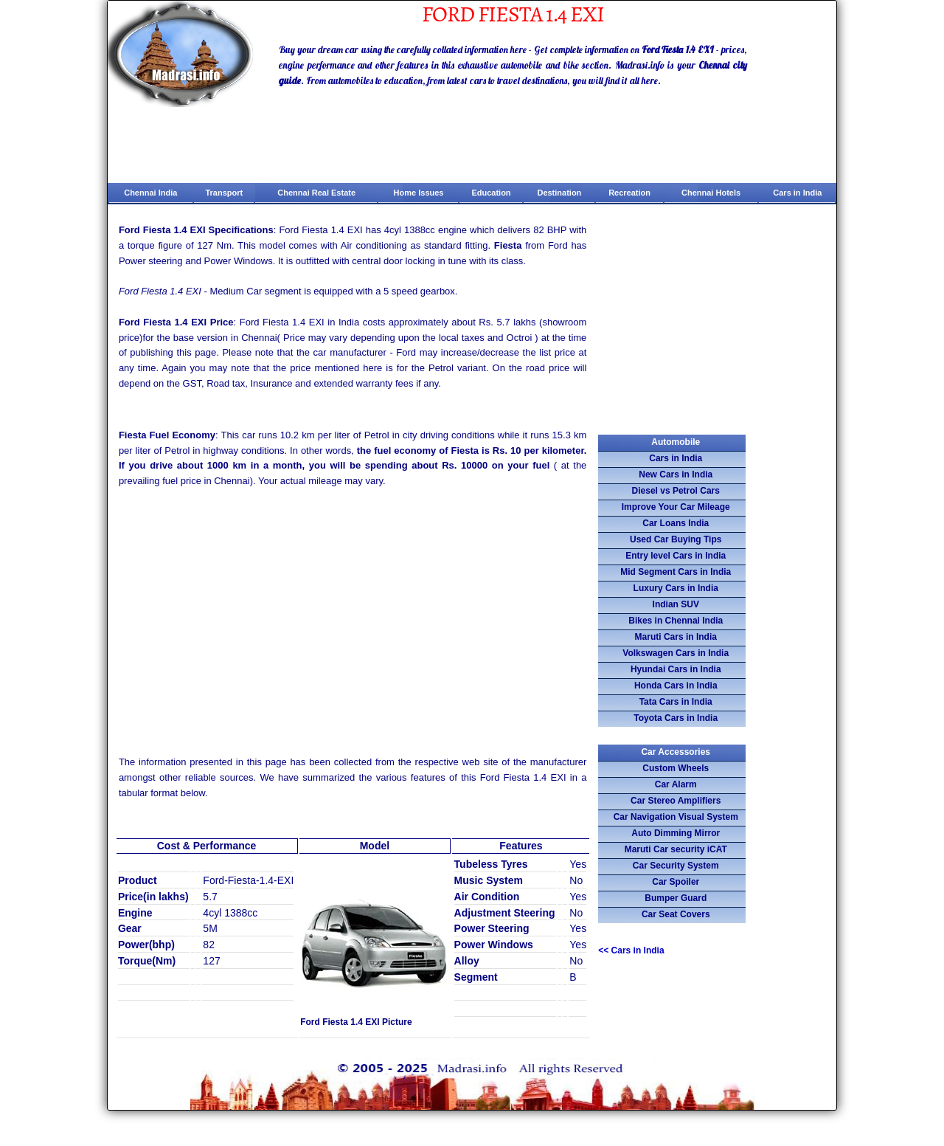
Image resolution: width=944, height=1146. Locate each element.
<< (631, 950)
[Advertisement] (353, 611)
